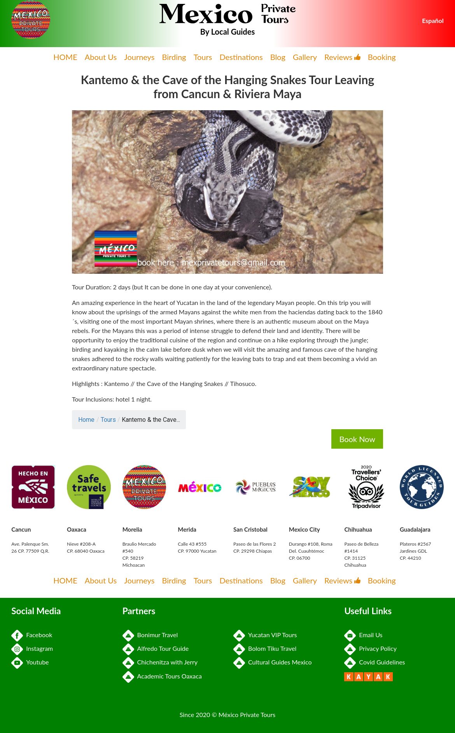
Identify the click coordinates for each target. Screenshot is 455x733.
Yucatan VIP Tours (265, 634)
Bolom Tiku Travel (264, 648)
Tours (203, 57)
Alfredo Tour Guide (155, 648)
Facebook (31, 634)
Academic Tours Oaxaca (162, 676)
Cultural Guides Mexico (272, 662)
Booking (382, 57)
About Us (101, 57)
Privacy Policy (370, 648)
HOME (65, 57)
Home (86, 419)
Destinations (240, 57)
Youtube (30, 662)
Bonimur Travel (150, 634)
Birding (174, 57)
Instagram (32, 648)
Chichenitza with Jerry (160, 662)
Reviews (342, 57)
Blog (277, 57)
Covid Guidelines (374, 662)
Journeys (139, 57)
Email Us (363, 634)
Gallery (305, 57)
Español (433, 20)
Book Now (357, 439)
